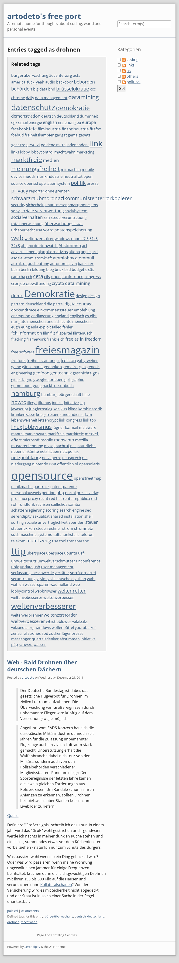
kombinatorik (90, 409)
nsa (52, 464)
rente (67, 498)
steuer (91, 522)
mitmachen (71, 169)
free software (22, 352)
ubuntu (70, 553)
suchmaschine (24, 534)
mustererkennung (27, 445)
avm (73, 263)
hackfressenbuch (58, 385)
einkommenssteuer (55, 310)
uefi (81, 553)
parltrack (41, 486)
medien (51, 160)
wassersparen (37, 584)
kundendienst (72, 414)
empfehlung (84, 310)
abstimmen (70, 639)
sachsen (43, 504)
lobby (25, 152)
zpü (45, 633)
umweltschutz (24, 561)
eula (34, 327)
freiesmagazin (67, 349)
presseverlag (88, 492)
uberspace (36, 553)
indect (57, 402)
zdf (93, 627)
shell (88, 516)
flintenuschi (83, 333)
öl (76, 464)
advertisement (24, 251)
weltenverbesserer (43, 606)
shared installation (67, 516)
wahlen (17, 584)
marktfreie (26, 159)
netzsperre (51, 457)
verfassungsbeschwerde (32, 572)
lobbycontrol (42, 152)
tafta (57, 534)
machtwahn (65, 152)
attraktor (19, 263)
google (40, 379)
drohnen (13, 922)
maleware (87, 427)
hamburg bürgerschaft (61, 394)
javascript (19, 409)
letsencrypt (48, 420)
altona (74, 251)
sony (15, 210)
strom (67, 528)
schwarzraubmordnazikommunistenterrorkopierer (71, 198)
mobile (47, 440)
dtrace (30, 310)
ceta (38, 276)
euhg (25, 327)
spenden (76, 522)
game (16, 366)
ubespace (54, 553)
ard (95, 251)
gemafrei (70, 366)
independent (77, 144)
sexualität (41, 516)
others (132, 76)
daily (30, 97)
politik (78, 182)
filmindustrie (49, 129)
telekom (18, 541)
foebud (17, 135)
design (81, 295)
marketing (85, 152)
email (23, 122)
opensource (42, 475)
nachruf (62, 445)
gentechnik (61, 373)
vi (38, 578)
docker (17, 310)
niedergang (21, 464)
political (12, 911)
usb (37, 566)
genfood (41, 373)
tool (62, 541)
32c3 (15, 245)
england (62, 315)
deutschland (68, 116)
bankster (85, 263)
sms (94, 204)
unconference (88, 561)
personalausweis (26, 492)
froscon (68, 360)
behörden (21, 89)
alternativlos (57, 251)
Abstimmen (70, 245)
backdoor (64, 82)
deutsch (48, 116)
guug (37, 385)
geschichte (82, 373)
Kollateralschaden (56, 884)
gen (82, 366)
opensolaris (89, 464)
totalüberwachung (27, 223)
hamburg (25, 393)
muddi (29, 176)
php (60, 492)
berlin (26, 269)
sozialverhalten (27, 217)
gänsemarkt (32, 366)
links (15, 152)
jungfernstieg (40, 409)
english (50, 122)
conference (72, 276)
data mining (77, 283)
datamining (83, 97)
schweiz (26, 644)
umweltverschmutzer (56, 561)
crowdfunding (38, 283)
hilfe (86, 394)
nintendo (40, 464)
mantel (17, 433)
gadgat (61, 135)
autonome (59, 263)
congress (92, 276)
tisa (55, 541)
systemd (45, 534)
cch (29, 276)
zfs (26, 633)
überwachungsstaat (64, 223)
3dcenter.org (60, 75)
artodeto (28, 677)
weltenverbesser (58, 597)
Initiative (71, 402)
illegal (32, 402)
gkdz (21, 379)
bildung (38, 269)
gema (73, 135)
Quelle (12, 815)
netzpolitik (69, 451)
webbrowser (46, 591)
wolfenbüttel (63, 627)
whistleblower (58, 621)
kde (56, 409)
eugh (15, 327)
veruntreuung (23, 578)
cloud (56, 276)
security (18, 204)
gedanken (53, 366)
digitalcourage (79, 304)
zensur (17, 633)
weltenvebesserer (26, 597)
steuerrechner (48, 528)
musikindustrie (49, 176)
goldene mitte (53, 144)
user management (57, 566)
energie (35, 122)
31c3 (94, 238)
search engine (71, 510)
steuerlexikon (23, 528)
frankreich (56, 339)
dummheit (89, 116)
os (129, 70)
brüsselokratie (72, 88)
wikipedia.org (22, 627)
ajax (41, 251)
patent (56, 486)
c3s (91, 269)
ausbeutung (38, 263)
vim (43, 578)
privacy (19, 190)
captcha (18, 276)
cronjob (18, 283)
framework (36, 339)
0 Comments (30, 911)
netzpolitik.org (26, 457)
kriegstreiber (47, 414)
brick (59, 269)
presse (93, 183)
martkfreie (74, 433)
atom (29, 258)
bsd (67, 269)
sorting (17, 522)
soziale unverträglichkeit (46, 522)
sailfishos (59, 504)
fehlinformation (26, 333)
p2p (14, 644)
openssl (31, 183)
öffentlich (65, 464)
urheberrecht (23, 230)
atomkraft (43, 258)
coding (132, 59)
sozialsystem (76, 210)
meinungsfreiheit (35, 168)
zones (35, 633)
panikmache (22, 486)
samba (74, 504)
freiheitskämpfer (39, 135)
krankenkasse (23, 414)
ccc (93, 89)
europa (89, 122)
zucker (55, 633)
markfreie (56, 433)
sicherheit (35, 204)
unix (15, 566)
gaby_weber (87, 360)
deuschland (35, 304)
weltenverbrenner (27, 615)
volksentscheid (61, 578)
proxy (33, 498)
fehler (67, 327)
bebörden (84, 82)
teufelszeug (38, 540)
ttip (18, 551)
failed (57, 327)
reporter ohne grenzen (49, 191)
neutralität (73, 176)
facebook (19, 129)
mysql (49, 445)
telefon (86, 534)
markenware (35, 433)
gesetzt (33, 144)
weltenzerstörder (60, 615)
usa (39, 230)
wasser (40, 644)
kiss (64, 409)
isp (82, 402)
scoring (52, 510)
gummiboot (21, 385)
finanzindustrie (75, 129)
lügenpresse (72, 633)
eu (79, 122)
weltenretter (72, 590)
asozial (17, 258)
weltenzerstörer (39, 238)
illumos (44, 402)
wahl (91, 578)
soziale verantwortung (42, 210)
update (26, 566)
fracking (18, 339)
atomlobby (63, 258)
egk (14, 122)
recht (43, 498)
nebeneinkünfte (25, 451)
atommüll (84, 258)
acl (84, 245)
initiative (88, 639)
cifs (47, 276)
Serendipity (32, 947)
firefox (95, 129)
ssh (47, 217)
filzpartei (64, 333)
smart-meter (56, 204)
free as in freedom (83, 339)
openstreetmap (87, 478)
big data (40, 89)
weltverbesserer (28, 621)
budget (78, 269)
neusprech (71, 457)
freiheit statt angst (43, 360)
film (46, 333)
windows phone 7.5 (72, 238)
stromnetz (83, 528)
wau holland (61, 584)
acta (76, 75)
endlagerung (42, 315)
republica (81, 498)
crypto (58, 283)
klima (72, 409)
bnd (51, 89)
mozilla (81, 440)
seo (88, 510)
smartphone (79, 204)
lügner (58, 427)
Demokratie (49, 293)
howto (18, 402)
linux (16, 427)
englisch (77, 315)
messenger (21, 639)
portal (70, 492)
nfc (84, 457)
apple (86, 251)
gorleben (55, 379)
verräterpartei (83, 572)
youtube (82, 627)
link (96, 143)
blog (50, 269)
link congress (70, 420)
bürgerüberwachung (29, 75)
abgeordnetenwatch (39, 245)
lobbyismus (37, 426)
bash (15, 269)
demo (17, 296)
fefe (33, 129)
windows (43, 627)
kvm (88, 414)
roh (14, 504)
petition (48, 492)
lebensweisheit (24, 420)
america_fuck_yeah (27, 82)
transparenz (78, 541)
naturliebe (86, 445)
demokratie (73, 107)
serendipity (21, 516)
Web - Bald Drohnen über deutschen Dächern (42, 665)
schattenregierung (28, 510)
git (13, 379)
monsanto (64, 440)
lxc (67, 427)
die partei (55, 304)
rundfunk (26, 504)
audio (50, 82)
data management (51, 97)
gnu (29, 379)
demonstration (25, 116)
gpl (67, 379)
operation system (54, 183)
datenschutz (33, 107)
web (17, 237)
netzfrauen (49, 451)
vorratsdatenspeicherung (67, 230)
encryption (20, 315)
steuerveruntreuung (69, 217)
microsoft (31, 440)
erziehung (67, 122)
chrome (18, 97)
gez (96, 373)
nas (73, 445)
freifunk (18, 360)
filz (52, 333)
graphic (77, 379)
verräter (62, 572)
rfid (94, 498)
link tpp (89, 420)
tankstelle (70, 534)
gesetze (18, 144)
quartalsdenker (45, 639)
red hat (55, 498)
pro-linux (19, 498)
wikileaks (80, 621)
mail (74, 427)
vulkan (80, 578)
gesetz (84, 135)
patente (70, 486)
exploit (45, 327)
